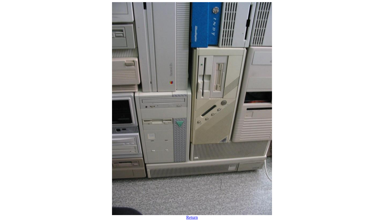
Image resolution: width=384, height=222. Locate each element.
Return (192, 217)
